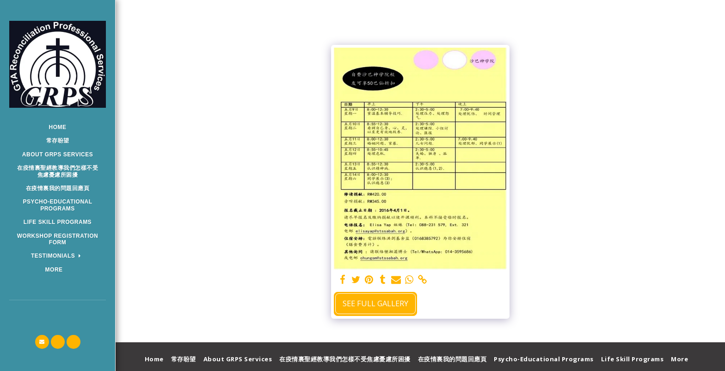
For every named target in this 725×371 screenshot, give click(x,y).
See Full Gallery (375, 303)
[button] (58, 255)
